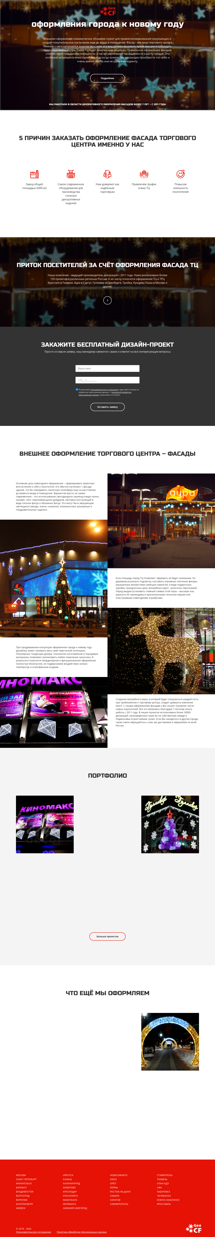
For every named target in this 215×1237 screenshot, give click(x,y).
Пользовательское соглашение (33, 1232)
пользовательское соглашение (104, 389)
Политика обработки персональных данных (82, 1232)
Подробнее (107, 78)
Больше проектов (107, 936)
